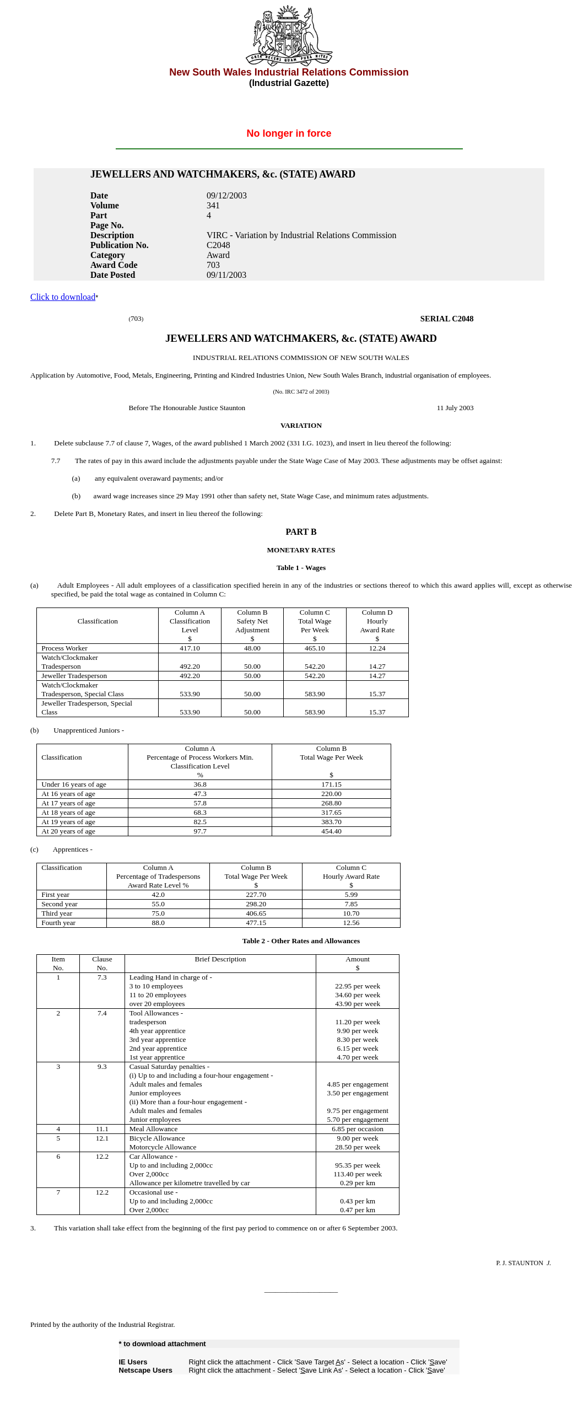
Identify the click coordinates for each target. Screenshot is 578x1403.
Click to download (62, 297)
